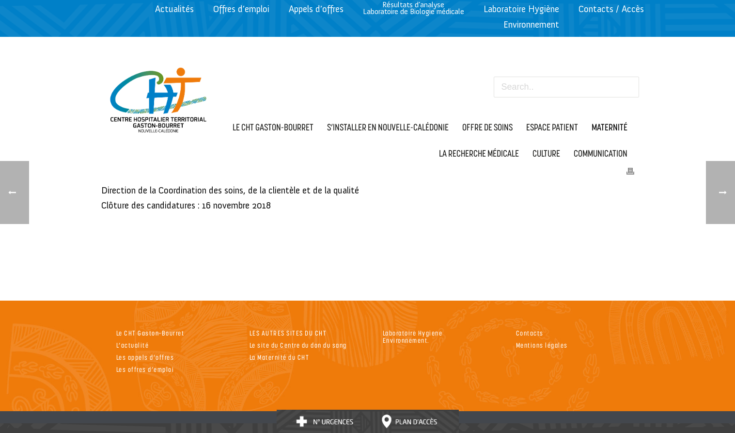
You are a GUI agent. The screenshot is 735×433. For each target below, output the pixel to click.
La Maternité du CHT (280, 357)
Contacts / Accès (611, 9)
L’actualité (132, 345)
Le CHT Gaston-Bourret (150, 333)
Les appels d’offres (145, 357)
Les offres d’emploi (145, 369)
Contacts (530, 333)
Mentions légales (542, 345)
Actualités (174, 9)
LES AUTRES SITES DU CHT (288, 333)
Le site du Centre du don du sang (298, 345)
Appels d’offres (316, 9)
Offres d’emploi (241, 9)
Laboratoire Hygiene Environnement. (413, 336)
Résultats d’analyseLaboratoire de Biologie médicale (413, 8)
